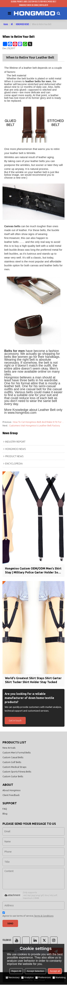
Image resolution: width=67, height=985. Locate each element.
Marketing (59, 977)
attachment (12, 895)
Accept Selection (35, 971)
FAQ (5, 809)
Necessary (12, 977)
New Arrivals (9, 748)
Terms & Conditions (43, 916)
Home (5, 24)
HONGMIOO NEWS (22, 24)
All (12, 24)
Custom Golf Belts (12, 762)
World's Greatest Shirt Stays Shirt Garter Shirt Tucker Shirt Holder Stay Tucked (33, 680)
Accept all (55, 971)
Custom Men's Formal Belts (17, 752)
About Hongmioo (12, 790)
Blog (5, 814)
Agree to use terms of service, (28, 915)
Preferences (43, 977)
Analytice (27, 977)
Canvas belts (12, 226)
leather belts (11, 242)
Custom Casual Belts (13, 757)
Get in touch (15, 720)
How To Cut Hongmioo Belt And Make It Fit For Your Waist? (39, 422)
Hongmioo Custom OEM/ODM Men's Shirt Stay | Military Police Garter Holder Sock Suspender (33, 570)
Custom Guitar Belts (13, 776)
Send (10, 923)
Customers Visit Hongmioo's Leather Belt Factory (34, 425)
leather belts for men (38, 81)
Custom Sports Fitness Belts (17, 771)
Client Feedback (11, 795)
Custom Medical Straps (14, 767)
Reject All (16, 971)
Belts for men (14, 351)
